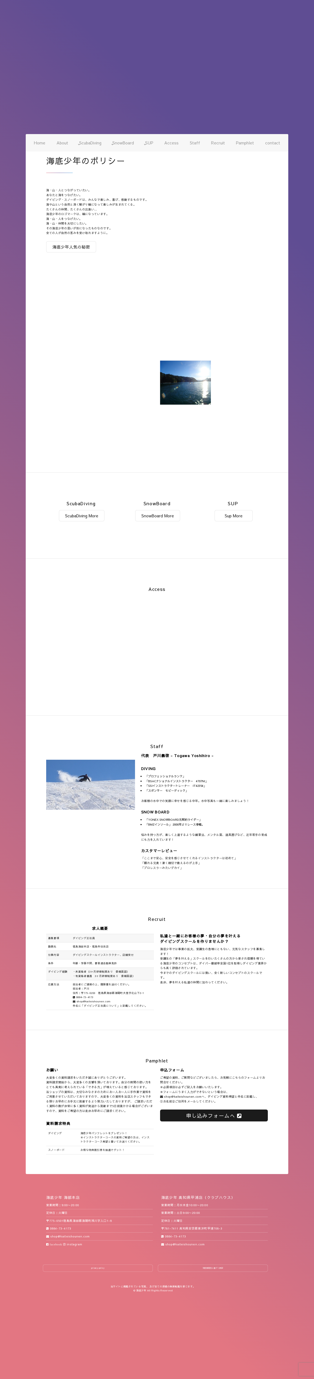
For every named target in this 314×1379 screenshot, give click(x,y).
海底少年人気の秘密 (71, 247)
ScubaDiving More (81, 515)
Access (171, 143)
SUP (149, 143)
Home (39, 143)
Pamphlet (245, 143)
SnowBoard (123, 143)
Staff (195, 143)
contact (272, 143)
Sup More (234, 515)
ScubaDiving (90, 143)
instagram (72, 1244)
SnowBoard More (157, 515)
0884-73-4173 (83, 997)
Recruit (218, 143)
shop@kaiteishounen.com (92, 1001)
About (62, 143)
